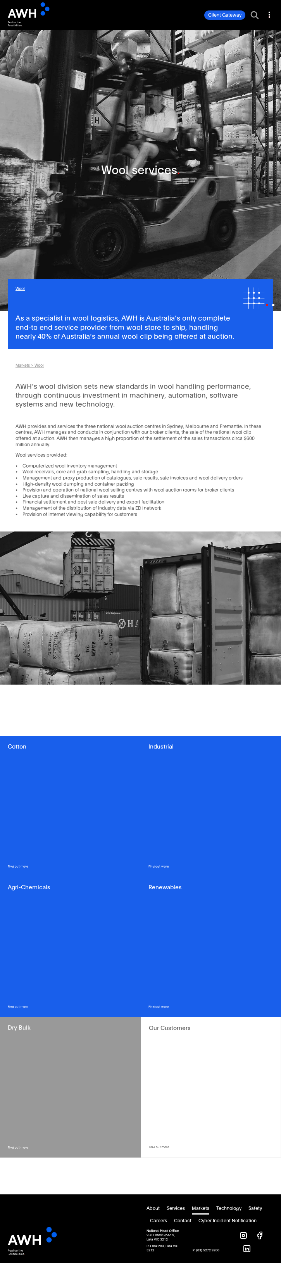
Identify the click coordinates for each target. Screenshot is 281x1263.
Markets (23, 366)
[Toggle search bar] (254, 15)
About (153, 1208)
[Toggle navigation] (268, 13)
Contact (182, 1220)
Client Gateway (224, 15)
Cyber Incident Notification (227, 1220)
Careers (158, 1220)
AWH (41, 14)
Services (176, 1208)
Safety (255, 1208)
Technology (228, 1208)
